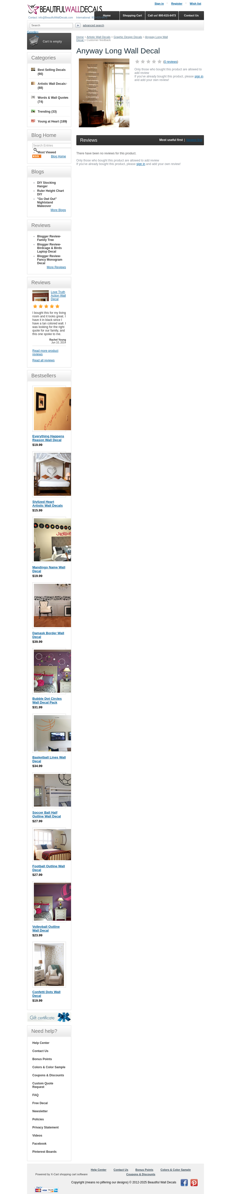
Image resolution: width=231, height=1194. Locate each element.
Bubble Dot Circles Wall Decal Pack (47, 700)
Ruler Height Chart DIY (50, 192)
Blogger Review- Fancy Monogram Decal (49, 259)
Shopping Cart (132, 15)
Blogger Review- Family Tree (49, 238)
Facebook (39, 1143)
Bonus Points (42, 1059)
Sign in (159, 3)
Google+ (33, 32)
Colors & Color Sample (48, 1067)
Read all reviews (43, 360)
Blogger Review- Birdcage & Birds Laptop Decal (49, 248)
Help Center (40, 1043)
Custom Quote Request (42, 1085)
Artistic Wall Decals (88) (48, 86)
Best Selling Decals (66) (48, 72)
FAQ (35, 1095)
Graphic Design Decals (128, 36)
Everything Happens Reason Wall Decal (48, 438)
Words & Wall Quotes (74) (49, 100)
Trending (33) (44, 111)
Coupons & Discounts (48, 1075)
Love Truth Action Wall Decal (58, 295)
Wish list (195, 3)
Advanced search (93, 25)
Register (176, 3)
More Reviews (56, 267)
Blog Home (58, 156)
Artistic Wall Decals (98, 36)
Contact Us (40, 1051)
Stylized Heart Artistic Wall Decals (47, 503)
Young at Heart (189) (49, 121)
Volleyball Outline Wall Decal (46, 928)
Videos (37, 1135)
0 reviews (170, 62)
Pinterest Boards (44, 1152)
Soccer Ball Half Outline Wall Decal (46, 814)
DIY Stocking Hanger (46, 184)
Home (80, 36)
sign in (199, 76)
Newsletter (40, 1111)
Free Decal (40, 1103)
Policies (38, 1119)
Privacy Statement (45, 1127)
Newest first (194, 140)
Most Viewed (47, 152)
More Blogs (58, 210)
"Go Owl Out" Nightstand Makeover (47, 202)
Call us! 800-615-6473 (162, 15)
